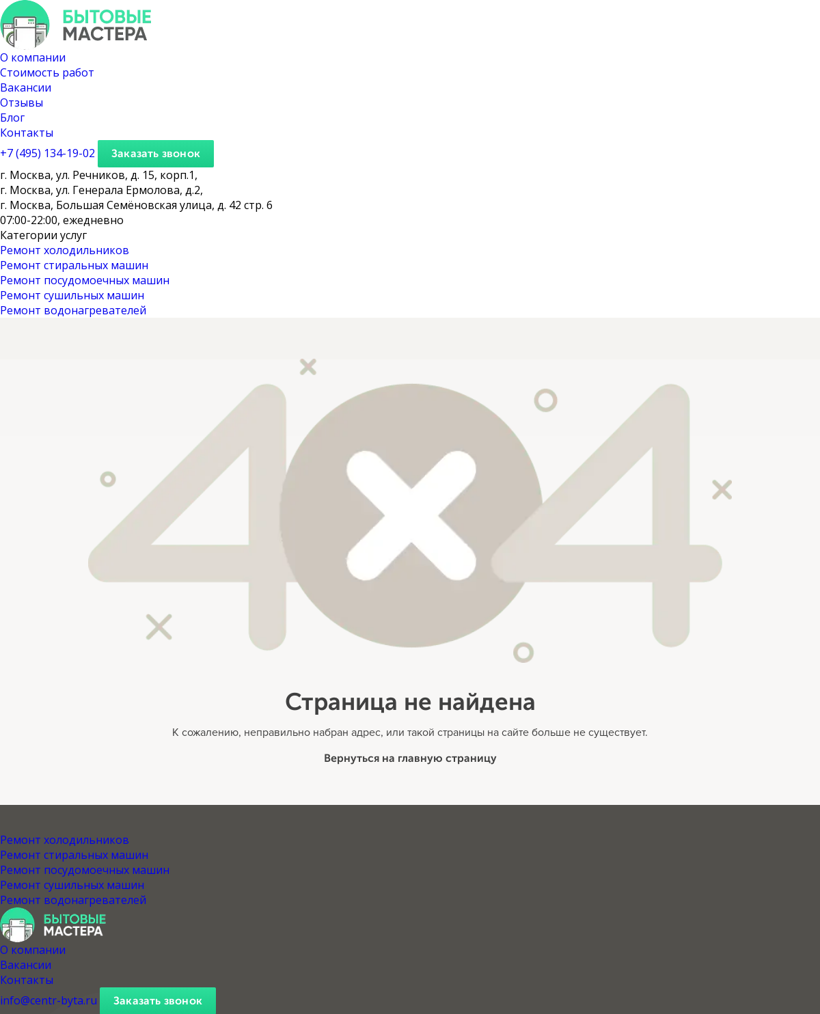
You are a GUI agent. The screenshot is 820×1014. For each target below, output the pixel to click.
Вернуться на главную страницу (410, 758)
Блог (12, 117)
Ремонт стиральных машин (74, 265)
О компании (33, 57)
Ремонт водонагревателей (73, 310)
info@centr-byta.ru (48, 1000)
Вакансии (25, 87)
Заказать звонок (155, 153)
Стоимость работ (47, 72)
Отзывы (21, 102)
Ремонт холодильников (64, 250)
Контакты (26, 132)
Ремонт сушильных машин (72, 295)
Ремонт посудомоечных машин (84, 280)
